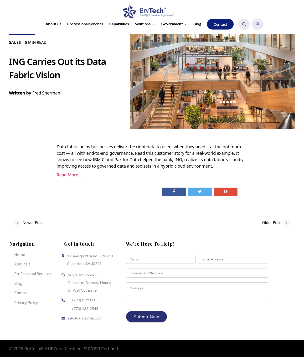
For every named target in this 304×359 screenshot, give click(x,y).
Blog (197, 25)
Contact (220, 26)
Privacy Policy (26, 304)
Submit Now (146, 318)
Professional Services (85, 25)
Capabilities (119, 25)
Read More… (69, 177)
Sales (15, 44)
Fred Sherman (46, 95)
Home (19, 256)
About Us (53, 25)
